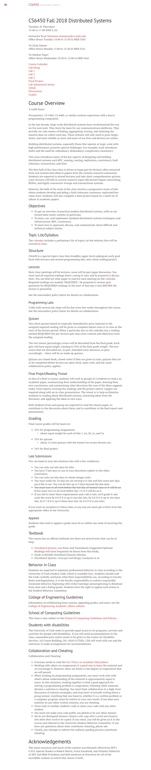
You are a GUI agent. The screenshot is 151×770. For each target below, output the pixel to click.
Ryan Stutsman (49, 36)
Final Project (36, 81)
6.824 (32, 751)
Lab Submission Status (42, 84)
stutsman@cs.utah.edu (72, 36)
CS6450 (34, 4)
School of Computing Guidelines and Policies (91, 618)
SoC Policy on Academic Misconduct (87, 662)
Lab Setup (34, 67)
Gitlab (32, 87)
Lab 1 (32, 71)
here (90, 573)
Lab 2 (32, 74)
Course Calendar (38, 64)
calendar (39, 240)
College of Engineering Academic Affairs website (56, 606)
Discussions (35, 91)
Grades (33, 94)
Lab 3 (32, 77)
